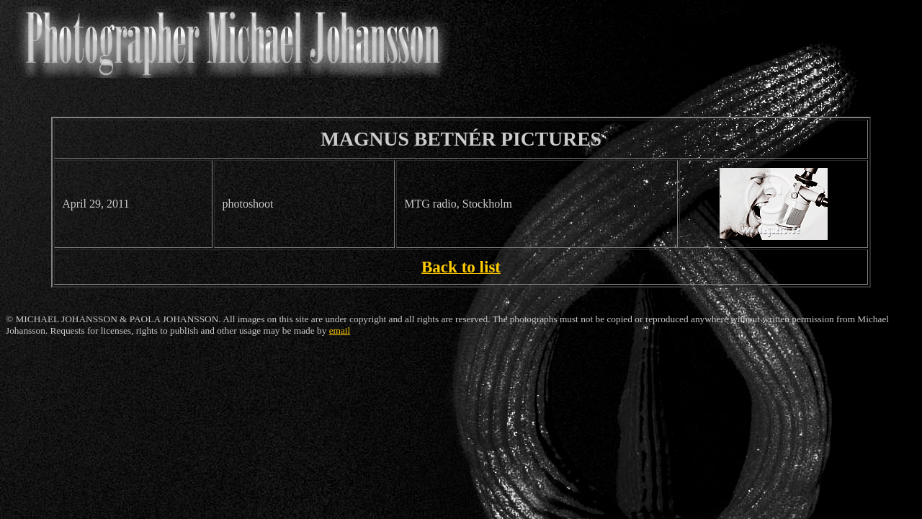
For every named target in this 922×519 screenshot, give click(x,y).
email (340, 330)
